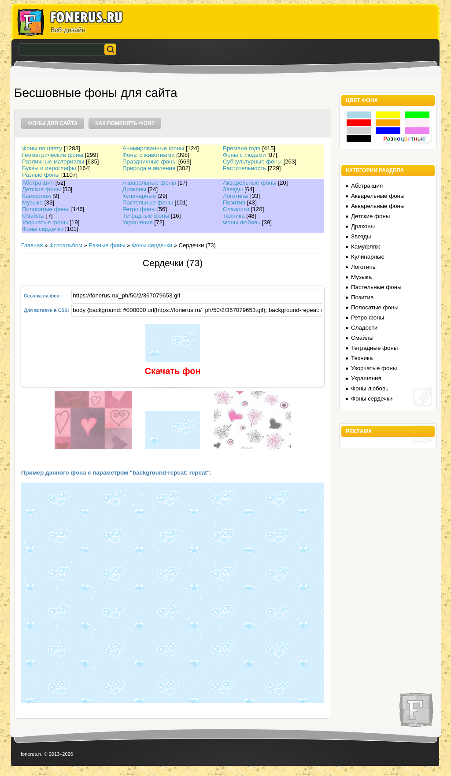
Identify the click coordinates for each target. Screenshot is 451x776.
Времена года (242, 148)
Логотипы (235, 196)
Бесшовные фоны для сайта (95, 93)
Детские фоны (41, 189)
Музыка (32, 202)
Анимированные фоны (153, 148)
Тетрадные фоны (145, 215)
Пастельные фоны (147, 202)
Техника (234, 215)
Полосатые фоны (46, 209)
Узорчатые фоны (45, 222)
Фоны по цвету (42, 148)
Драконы (134, 189)
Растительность (244, 168)
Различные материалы (53, 161)
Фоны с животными (148, 155)
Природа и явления (148, 168)
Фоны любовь (241, 222)
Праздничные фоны (149, 161)
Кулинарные (139, 196)
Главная (32, 245)
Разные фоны (40, 174)
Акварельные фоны (149, 182)
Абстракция (38, 182)
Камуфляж (36, 196)
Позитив (234, 202)
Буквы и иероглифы (49, 168)
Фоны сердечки (42, 229)
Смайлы (33, 215)
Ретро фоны (138, 209)
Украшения (137, 222)
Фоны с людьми (244, 155)
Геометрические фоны (52, 155)
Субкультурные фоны (252, 161)
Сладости (236, 209)
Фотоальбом (65, 245)
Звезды (233, 189)
